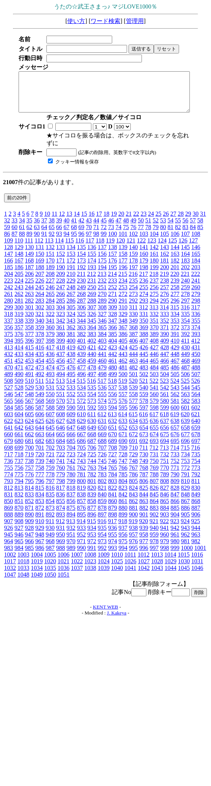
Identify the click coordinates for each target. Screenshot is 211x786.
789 (164, 474)
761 (70, 467)
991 (91, 548)
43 (89, 220)
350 (143, 320)
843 (133, 494)
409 (164, 340)
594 (112, 407)
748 (133, 461)
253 (123, 287)
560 (154, 394)
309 (112, 307)
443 (123, 354)
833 (29, 494)
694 (164, 441)
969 (60, 541)
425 (133, 347)
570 (60, 401)
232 (102, 280)
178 (133, 260)
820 (91, 488)
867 (185, 501)
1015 (183, 554)
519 (122, 381)
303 (50, 307)
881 (133, 508)
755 (8, 467)
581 (175, 401)
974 (112, 541)
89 (29, 234)
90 (37, 234)
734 (185, 454)
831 (8, 494)
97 (89, 234)
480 (112, 367)
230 (81, 280)
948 (39, 534)
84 (193, 227)
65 (52, 227)
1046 (197, 568)
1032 (10, 568)
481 (123, 367)
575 (112, 401)
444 (133, 354)
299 (8, 307)
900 (133, 514)
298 (195, 300)
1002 (10, 554)
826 (154, 488)
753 (185, 461)
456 (60, 361)
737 (18, 461)
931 (60, 528)
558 (133, 394)
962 (185, 534)
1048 (23, 574)
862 (133, 501)
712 (153, 447)
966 (29, 541)
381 (70, 334)
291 (123, 300)
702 (50, 447)
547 (18, 394)
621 (195, 414)
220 (174, 274)
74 (118, 227)
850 (8, 501)
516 (91, 381)
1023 (90, 561)
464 (143, 361)
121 (130, 240)
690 (123, 441)
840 (102, 494)
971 (81, 541)
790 (175, 474)
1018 (23, 561)
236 (143, 280)
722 (60, 454)
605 (29, 414)
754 (195, 461)
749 (143, 461)
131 (39, 247)
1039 (104, 568)
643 (29, 427)
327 (102, 314)
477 (81, 367)
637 (164, 421)
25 (158, 214)
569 (50, 401)
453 (29, 361)
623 (18, 421)
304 (60, 307)
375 (8, 334)
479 (102, 367)
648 (81, 427)
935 (102, 528)
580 (164, 401)
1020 (50, 561)
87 (14, 234)
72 (104, 227)
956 (123, 534)
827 (164, 488)
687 (91, 441)
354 (185, 320)
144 (175, 247)
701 (39, 447)
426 (143, 347)
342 (60, 320)
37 (44, 220)
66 (59, 227)
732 (164, 454)
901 (143, 514)
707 (102, 447)
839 (91, 494)
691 (133, 441)
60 (14, 227)
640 (195, 421)
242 (8, 287)
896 (91, 514)
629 (81, 421)
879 (112, 508)
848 (185, 494)
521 (143, 381)
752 (175, 461)
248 (70, 287)
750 (154, 461)
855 (60, 501)
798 (60, 481)
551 (60, 394)
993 (112, 548)
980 (175, 541)
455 (50, 361)
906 (195, 514)
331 (143, 314)
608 (60, 414)
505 (175, 374)
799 (70, 481)
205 (18, 274)
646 (60, 427)
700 (29, 447)
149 (29, 254)
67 (66, 227)
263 (29, 294)
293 (143, 300)
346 (102, 320)
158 (123, 254)
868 (195, 501)
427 (154, 347)
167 (18, 260)
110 (18, 240)
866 (175, 501)
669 (102, 434)
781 (81, 474)
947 (29, 534)
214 (112, 274)
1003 (23, 554)
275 (154, 294)
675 (164, 434)
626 (50, 421)
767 (133, 467)
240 (185, 280)
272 (123, 294)
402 (91, 340)
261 (8, 294)
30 (195, 214)
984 (18, 548)
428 (164, 347)
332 (154, 314)
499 (112, 374)
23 (143, 214)
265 (50, 294)
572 (81, 401)
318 (8, 314)
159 (133, 254)
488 (195, 367)
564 (195, 394)
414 (18, 347)
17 (99, 214)
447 (164, 354)
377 (29, 334)
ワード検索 (105, 21)
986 (39, 548)
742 (70, 461)
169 (39, 260)
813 (18, 488)
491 (29, 374)
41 (74, 220)
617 (153, 414)
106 (175, 234)
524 (174, 381)
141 (143, 247)
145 (185, 247)
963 (195, 534)
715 (185, 447)
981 (185, 541)
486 (175, 367)
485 (164, 367)
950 (60, 534)
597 (143, 407)
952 (81, 534)
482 (133, 367)
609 (70, 414)
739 (39, 461)
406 (133, 340)
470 (8, 367)
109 (8, 240)
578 (143, 401)
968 (50, 541)
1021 (63, 561)
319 (18, 314)
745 (102, 461)
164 (185, 254)
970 (70, 541)
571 (70, 401)
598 (154, 407)
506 (185, 374)
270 (102, 294)
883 (154, 508)
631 (102, 421)
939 (143, 528)
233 (112, 280)
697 (195, 441)
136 (91, 247)
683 (50, 441)
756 (18, 467)
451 (8, 361)
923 (174, 521)
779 (60, 474)
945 (8, 534)
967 (39, 541)
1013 (157, 554)
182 (175, 260)
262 (18, 294)
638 (175, 421)
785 (123, 474)
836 (60, 494)
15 (84, 214)
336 (195, 314)
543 (175, 387)
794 (18, 481)
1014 (170, 554)
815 (39, 488)
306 (81, 307)
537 (112, 387)
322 (50, 314)
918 (122, 521)
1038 (90, 568)
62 (29, 227)
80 (163, 227)
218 (153, 274)
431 (195, 347)
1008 (90, 554)
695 (175, 441)
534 (81, 387)
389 (154, 334)
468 (185, 361)
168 (29, 260)
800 (81, 481)
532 (60, 387)
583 (195, 401)
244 (29, 287)
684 (60, 441)
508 (8, 381)
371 (164, 327)
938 (133, 528)
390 (164, 334)
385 (112, 334)
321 (39, 314)
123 (151, 240)
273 (133, 294)
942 (175, 528)
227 (50, 280)
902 (154, 514)
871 (29, 508)
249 (81, 287)
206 (29, 274)
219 (164, 274)
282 (29, 300)
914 (81, 521)
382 (81, 334)
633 (123, 421)
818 (70, 488)
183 (185, 260)
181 (164, 260)
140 (133, 247)
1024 (104, 561)
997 (154, 548)
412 (195, 340)
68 (74, 227)
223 (8, 280)
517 (101, 381)
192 (81, 267)
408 (154, 340)
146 (195, 247)
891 (39, 514)
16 (91, 214)
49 (133, 220)
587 (39, 407)
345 (91, 320)
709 (123, 447)
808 (164, 481)
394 (8, 340)
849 (195, 494)
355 (195, 320)
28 (181, 214)
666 (70, 434)
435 (39, 354)
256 (154, 287)
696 (185, 441)
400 (70, 340)
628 (70, 421)
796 (39, 481)
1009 (104, 554)
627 (60, 421)
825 (143, 488)
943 (185, 528)
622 (8, 421)
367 (123, 327)
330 (133, 314)
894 (70, 514)
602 (195, 407)
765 (112, 467)
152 (60, 254)
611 (91, 414)
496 (81, 374)
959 (154, 534)
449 (185, 354)
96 (81, 234)
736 (8, 461)
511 (39, 381)
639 (185, 421)
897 (102, 514)
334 (175, 314)
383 (91, 334)
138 (112, 247)
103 (143, 234)
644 (39, 427)
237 (154, 280)
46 (111, 220)
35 (29, 220)
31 (203, 214)
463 (133, 361)
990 (81, 548)
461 (112, 361)
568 (39, 401)
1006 (63, 554)
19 (114, 214)
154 (81, 254)
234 (123, 280)
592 (91, 407)
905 (185, 514)
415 (29, 347)
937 (123, 528)
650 (102, 427)
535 (91, 387)
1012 (143, 554)
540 (143, 387)
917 (112, 521)
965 (18, 541)
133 (60, 247)
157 (112, 254)
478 (91, 367)
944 (195, 528)
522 (153, 381)
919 (133, 521)
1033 (23, 568)
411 (185, 340)
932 (70, 528)
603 (8, 414)
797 (50, 481)
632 (112, 421)
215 (122, 274)
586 (29, 407)
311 (133, 307)
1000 (187, 548)
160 (143, 254)
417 (50, 347)
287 (81, 300)
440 (91, 354)
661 (18, 434)
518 (112, 381)
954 (102, 534)
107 (185, 234)
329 (123, 314)
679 (8, 441)
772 (185, 467)
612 (101, 414)
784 (112, 474)
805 (133, 481)
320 (29, 314)
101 (123, 234)
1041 (130, 568)
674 (154, 434)
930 (50, 528)
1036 (63, 568)
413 (8, 347)
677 (185, 434)
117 (89, 240)
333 (164, 314)
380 (60, 334)
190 (60, 267)
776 (29, 474)
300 (18, 307)
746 (112, 461)
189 (50, 267)
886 (185, 508)
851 (18, 501)
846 (164, 494)
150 (39, 254)
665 (60, 434)
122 (141, 240)
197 (133, 267)
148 (18, 254)
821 (102, 488)
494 (60, 374)
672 (133, 434)
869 (8, 508)
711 (143, 447)
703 (60, 447)
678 (195, 434)
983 (8, 548)
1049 (37, 574)
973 (102, 541)
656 (164, 427)
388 (143, 334)
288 (91, 300)
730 (143, 454)
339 (29, 320)
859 (102, 501)
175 (102, 260)
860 (112, 501)
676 (175, 434)
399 (60, 340)
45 (104, 220)
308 (102, 307)
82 (178, 227)
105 (164, 234)
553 (81, 394)
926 (8, 528)
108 (195, 234)
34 (22, 220)
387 (133, 334)
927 (18, 528)
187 (29, 267)
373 (185, 327)
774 (8, 474)
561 (164, 394)
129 (18, 247)
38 (52, 220)
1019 (37, 561)
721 (50, 454)
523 (164, 381)
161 (154, 254)
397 (39, 340)
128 (8, 247)
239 (175, 280)
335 (185, 314)
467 (175, 361)
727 (112, 454)
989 (70, 548)
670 (112, 434)
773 (195, 467)
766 (123, 467)
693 (154, 441)
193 (91, 267)
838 (81, 494)
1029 (170, 561)
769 (154, 467)
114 (59, 240)
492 (39, 374)
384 (102, 334)
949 (50, 534)
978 (154, 541)
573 (91, 401)
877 (91, 508)
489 (8, 374)
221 (185, 274)
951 (70, 534)
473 (39, 367)
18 (106, 214)
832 (18, 494)
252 (112, 287)
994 (123, 548)
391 (175, 334)
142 (154, 247)
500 (123, 374)
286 (70, 300)
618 (164, 414)
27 (173, 214)
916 (101, 521)
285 (60, 300)
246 (50, 287)
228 (60, 280)
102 (133, 234)
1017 (10, 561)
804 (123, 481)
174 (91, 260)
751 (164, 461)
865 (164, 501)
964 (8, 541)
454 (39, 361)
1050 (50, 574)
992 (102, 548)
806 (143, 481)
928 (29, 528)
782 (91, 474)
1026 (130, 561)
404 (112, 340)
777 (39, 474)
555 (102, 394)
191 (70, 267)
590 (70, 407)
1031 (197, 561)
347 (112, 320)
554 (91, 394)
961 (175, 534)
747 (123, 461)
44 (96, 220)
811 (195, 481)
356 (8, 327)
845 (154, 494)
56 (185, 220)
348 (123, 320)
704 (70, 447)
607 (50, 414)
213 (101, 274)
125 (172, 240)
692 (143, 441)
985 (29, 548)
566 (18, 401)
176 (112, 260)
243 (18, 287)
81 (170, 227)
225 (29, 280)
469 (195, 361)
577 (133, 401)
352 (164, 320)
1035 (50, 568)
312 (143, 307)
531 (50, 387)
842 (123, 494)
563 (185, 394)
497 (91, 374)
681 (29, 441)
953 (91, 534)
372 (175, 327)
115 (69, 240)
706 (91, 447)
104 (154, 234)
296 (175, 300)
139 (123, 247)
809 (175, 481)
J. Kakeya (117, 613)
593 (102, 407)
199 (154, 267)
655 (154, 427)
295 (164, 300)
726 (102, 454)
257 (164, 287)
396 (29, 340)
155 (91, 254)
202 (185, 267)
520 (133, 381)
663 (39, 434)
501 (133, 374)
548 (29, 394)
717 (8, 454)
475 (60, 367)
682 (39, 441)
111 (29, 240)
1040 (117, 568)
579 (154, 401)
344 (81, 320)
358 (29, 327)
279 (195, 294)
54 (170, 220)
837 (70, 494)
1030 (184, 561)
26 (166, 214)
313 (153, 307)
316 (185, 307)
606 (39, 414)
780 (70, 474)
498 (102, 374)
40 (66, 220)
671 (123, 434)
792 (195, 474)
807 (154, 481)
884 (164, 508)
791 (185, 474)
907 (8, 521)
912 (60, 521)
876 (81, 508)
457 (70, 361)
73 (111, 227)
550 (50, 394)
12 (62, 214)
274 (143, 294)
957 (133, 534)
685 (70, 441)
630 (91, 421)
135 (81, 247)
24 (151, 214)
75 (126, 227)
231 (91, 280)
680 (18, 441)
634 (133, 421)
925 (195, 521)
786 (133, 474)
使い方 (76, 21)
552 (70, 394)
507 (195, 374)
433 (18, 354)
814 (29, 488)
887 (195, 508)
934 (91, 528)
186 (18, 267)
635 (143, 421)
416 (39, 347)
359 (39, 327)
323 (60, 314)
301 (29, 307)
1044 (170, 568)
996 (143, 548)
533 (70, 387)
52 (156, 220)
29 (188, 214)
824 (133, 488)
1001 (200, 548)
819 (81, 488)
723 (70, 454)
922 (164, 521)
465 (154, 361)
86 (7, 234)
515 (81, 381)
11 (54, 214)
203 (195, 267)
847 (175, 494)
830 (195, 488)
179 (143, 260)
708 (112, 447)
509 (18, 381)
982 (195, 541)
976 (133, 541)
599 (164, 407)
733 (175, 454)
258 (175, 287)
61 (22, 227)
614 (122, 414)
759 (50, 467)
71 (96, 227)
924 (185, 521)
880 (123, 508)
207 (39, 274)
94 (66, 234)
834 (39, 494)
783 (102, 474)
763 (91, 467)
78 (148, 227)
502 (143, 374)
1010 (117, 554)
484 (154, 367)
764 (102, 467)
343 (70, 320)
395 (18, 340)
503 (154, 374)
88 (22, 234)
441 (102, 354)
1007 (77, 554)
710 (133, 447)
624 (29, 421)
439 (81, 354)
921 (153, 521)
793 (8, 481)
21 (129, 214)
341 (50, 320)
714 (174, 447)
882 (143, 508)
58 (200, 220)
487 (185, 367)
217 (143, 274)
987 (50, 548)
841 (112, 494)
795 (29, 481)
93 (59, 234)
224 (18, 280)
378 (39, 334)
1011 (130, 554)
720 (39, 454)
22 (136, 214)
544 (185, 387)
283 (39, 300)
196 (123, 267)
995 (133, 548)
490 (18, 374)
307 (91, 307)
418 (60, 347)
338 (18, 320)
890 (29, 514)
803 (112, 481)
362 (70, 327)
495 (70, 374)
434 (29, 354)
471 (18, 367)
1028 (157, 561)
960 (164, 534)
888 (8, 514)
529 (29, 387)
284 (50, 300)
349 (133, 320)
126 (182, 240)
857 (81, 501)
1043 (157, 568)
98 (96, 234)
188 (39, 267)
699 (18, 447)
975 (123, 541)
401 (81, 340)
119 (110, 240)
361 (60, 327)
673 (143, 434)
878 (102, 508)
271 (112, 294)
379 (50, 334)
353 (175, 320)
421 (91, 347)
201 (175, 267)
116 (79, 240)
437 (60, 354)
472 (29, 367)
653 (133, 427)
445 (143, 354)
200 (164, 267)
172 (70, 260)
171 (60, 260)
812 (8, 488)
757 (29, 467)
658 (185, 427)
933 (81, 528)
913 (70, 521)
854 (50, 501)
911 (50, 521)
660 (8, 434)
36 (37, 220)
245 (39, 287)
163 (175, 254)
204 (8, 274)
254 (133, 287)
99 (104, 234)
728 (123, 454)
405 (123, 340)
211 (81, 274)
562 (175, 394)
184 (195, 260)
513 (60, 381)
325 (81, 314)
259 (185, 287)
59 (7, 227)
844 (143, 494)
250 (91, 287)
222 (195, 274)
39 (59, 220)
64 (44, 227)
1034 (37, 568)
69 (81, 227)
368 (133, 327)
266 (60, 294)
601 (185, 407)
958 (143, 534)
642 (18, 427)
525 (185, 381)
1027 (144, 561)
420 (81, 347)
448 (175, 354)
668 (91, 434)
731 (154, 454)
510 (29, 381)
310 (123, 307)
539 (133, 387)
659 (195, 427)
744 (91, 461)
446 (154, 354)
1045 (184, 568)
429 (175, 347)
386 (123, 334)
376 (18, 334)
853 (39, 501)
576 (123, 401)
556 (112, 394)
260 (195, 287)
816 (50, 488)
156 (102, 254)
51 (148, 220)
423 (112, 347)
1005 (50, 554)
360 (50, 327)
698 (8, 447)
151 (50, 254)
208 (50, 274)
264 (39, 294)
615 (133, 414)
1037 (77, 568)
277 (175, 294)
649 (91, 427)
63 (37, 227)
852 (29, 501)
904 (175, 514)
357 (18, 327)
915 (91, 521)
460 (102, 361)
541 (154, 387)
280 (8, 300)
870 (18, 508)
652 (123, 427)
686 (81, 441)
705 (81, 447)
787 (143, 474)
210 (70, 274)
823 (123, 488)
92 (52, 234)
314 (164, 307)
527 (8, 387)
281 (18, 300)
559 (143, 394)
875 (70, 508)
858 (91, 501)
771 (175, 467)
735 (195, 454)
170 (50, 260)
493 (50, 374)
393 (195, 334)
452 (18, 361)
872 (39, 508)
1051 (63, 574)
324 (70, 314)
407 (143, 340)
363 (81, 327)
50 (141, 220)
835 (50, 494)
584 (8, 407)
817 (60, 488)
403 (102, 340)
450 (195, 354)
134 (70, 247)
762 (81, 467)
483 (143, 367)
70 (89, 227)
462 (123, 361)
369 (143, 327)
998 (164, 548)
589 (60, 407)
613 (112, 414)
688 (102, 441)
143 (164, 247)
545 (195, 387)
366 (112, 327)
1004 (37, 554)
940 (154, 528)
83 (185, 227)
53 (163, 220)
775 (18, 474)
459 (91, 361)
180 (154, 260)
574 (102, 401)
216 (133, 274)
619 (174, 414)
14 (76, 214)
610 (81, 414)
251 (102, 287)
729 (133, 454)
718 (18, 454)
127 (193, 240)
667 (81, 434)
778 (50, 474)
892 (50, 514)
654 (143, 427)
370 (154, 327)
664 (50, 434)
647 (70, 427)
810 (185, 481)
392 (185, 334)
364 (91, 327)
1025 (117, 561)
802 (102, 481)
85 (200, 227)
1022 (77, 561)
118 (100, 240)
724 (81, 454)
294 (154, 300)
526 (195, 381)
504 (164, 374)
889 (18, 514)
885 (175, 508)
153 (70, 254)
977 (143, 541)
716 (195, 447)
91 (44, 234)
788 (154, 474)
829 (185, 488)
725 (91, 454)
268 (81, 294)
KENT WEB (105, 607)
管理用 (135, 21)
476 (70, 367)
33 (14, 220)
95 (74, 234)
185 (8, 267)
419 (70, 347)
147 (8, 254)
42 (81, 220)
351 (154, 320)
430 (185, 347)
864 (154, 501)
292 (133, 300)
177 (123, 260)
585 (18, 407)
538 (123, 387)
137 (102, 247)
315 (174, 307)
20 (121, 214)
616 (143, 414)
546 (8, 394)
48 (126, 220)
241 (195, 280)
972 (91, 541)
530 (39, 387)
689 (112, 441)
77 (141, 227)
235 (133, 280)
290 (112, 300)
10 (47, 214)
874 (60, 508)
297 (185, 300)
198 (143, 267)
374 (195, 327)
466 (164, 361)
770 (164, 467)
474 (50, 367)
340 (39, 320)
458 (81, 361)
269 (91, 294)
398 (50, 340)
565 (8, 401)
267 (70, 294)
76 (133, 227)
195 (112, 267)
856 (70, 501)
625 (39, 421)
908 (18, 521)
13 (69, 214)
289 (102, 300)
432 (8, 354)
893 (60, 514)
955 (112, 534)
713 (164, 447)
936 (112, 528)
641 (8, 427)
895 (81, 514)
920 (143, 521)
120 (120, 240)
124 (162, 240)
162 (164, 254)
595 (123, 407)
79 (156, 227)
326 (91, 314)
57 (193, 220)
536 (102, 387)
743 (81, 461)
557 (123, 394)
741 (60, 461)
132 (50, 247)
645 (50, 427)
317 (195, 307)
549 (39, 394)
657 (175, 427)
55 (178, 220)
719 (29, 454)
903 (164, 514)
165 (195, 254)
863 (143, 501)
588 (50, 407)
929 (39, 528)
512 (49, 381)
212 (91, 274)
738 (29, 461)
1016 (197, 554)
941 (164, 528)
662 (29, 434)
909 (29, 521)
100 (112, 234)
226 (39, 280)
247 (60, 287)
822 (112, 488)
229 (70, 280)
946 (18, 534)
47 (118, 220)
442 (112, 354)
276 (164, 294)
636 (154, 421)
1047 (10, 574)
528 (18, 387)
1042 (144, 568)
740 (50, 461)
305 (70, 307)
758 (39, 467)
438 (70, 354)
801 (91, 481)
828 (175, 488)
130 (29, 247)
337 (8, 320)
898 (112, 514)
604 (18, 414)
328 (112, 314)
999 (175, 548)
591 (81, 407)
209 (60, 274)
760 (60, 467)
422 (102, 347)
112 (39, 240)
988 (60, 548)
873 (50, 508)
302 (39, 307)
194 (102, 267)
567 (29, 401)
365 (102, 327)
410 (175, 340)
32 (7, 220)
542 (164, 387)
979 (164, 541)
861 (123, 501)
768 (143, 467)
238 (164, 280)
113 (49, 240)
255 (143, 287)
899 (123, 514)
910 (39, 521)
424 (123, 347)
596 (133, 407)
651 (112, 427)
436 (50, 354)
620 (185, 414)
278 (185, 294)
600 (175, 407)
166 (8, 260)
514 (70, 381)
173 (81, 260)
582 (185, 401)
